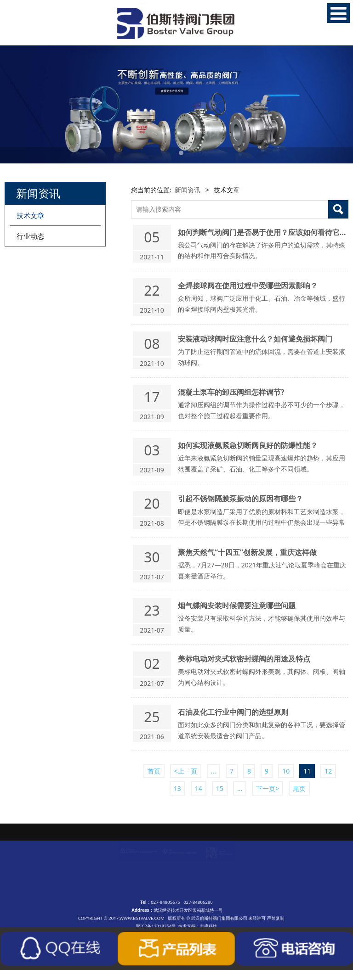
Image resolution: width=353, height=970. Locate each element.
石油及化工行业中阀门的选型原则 (233, 712)
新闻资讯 (187, 189)
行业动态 (30, 236)
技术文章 (30, 215)
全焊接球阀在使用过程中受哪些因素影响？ (248, 285)
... (213, 771)
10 (286, 771)
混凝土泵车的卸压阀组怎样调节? (231, 392)
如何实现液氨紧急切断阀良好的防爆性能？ (248, 445)
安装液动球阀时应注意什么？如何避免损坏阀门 (255, 339)
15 (219, 788)
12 (328, 771)
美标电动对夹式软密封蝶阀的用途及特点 (244, 659)
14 (198, 788)
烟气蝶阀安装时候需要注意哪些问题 (237, 605)
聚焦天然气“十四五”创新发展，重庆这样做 (247, 552)
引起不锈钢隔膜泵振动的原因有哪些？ (240, 498)
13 (177, 788)
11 (307, 771)
